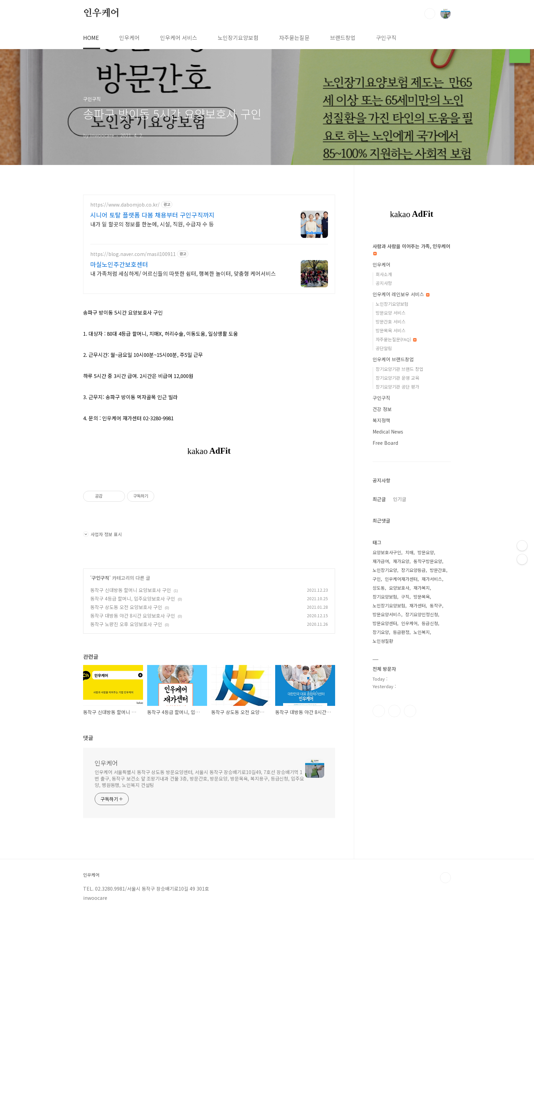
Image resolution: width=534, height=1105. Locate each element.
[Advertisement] (412, 338)
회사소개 (384, 478)
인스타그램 (394, 915)
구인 (377, 783)
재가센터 (417, 810)
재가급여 (381, 765)
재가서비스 (432, 783)
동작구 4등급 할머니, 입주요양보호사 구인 (132, 598)
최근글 (379, 703)
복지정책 (381, 624)
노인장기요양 (385, 774)
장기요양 (381, 836)
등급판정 (401, 836)
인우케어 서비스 (178, 37)
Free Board (385, 647)
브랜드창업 (343, 37)
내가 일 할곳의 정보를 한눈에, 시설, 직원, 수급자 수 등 (152, 224)
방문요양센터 (385, 827)
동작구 (436, 810)
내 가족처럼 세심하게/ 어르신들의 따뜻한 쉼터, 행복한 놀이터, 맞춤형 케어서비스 (183, 273)
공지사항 (384, 487)
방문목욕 (421, 801)
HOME (91, 37)
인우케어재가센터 (401, 783)
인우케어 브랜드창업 (393, 563)
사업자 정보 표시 (102, 534)
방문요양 (426, 757)
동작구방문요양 (427, 765)
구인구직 (386, 37)
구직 (405, 801)
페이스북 (379, 915)
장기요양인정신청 (421, 819)
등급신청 (430, 827)
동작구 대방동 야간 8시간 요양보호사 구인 (132, 615)
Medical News (388, 636)
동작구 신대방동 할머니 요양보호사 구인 (130, 590)
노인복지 (421, 836)
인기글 (399, 703)
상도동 (379, 792)
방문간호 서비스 (391, 526)
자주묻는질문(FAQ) (396, 544)
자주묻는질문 (294, 37)
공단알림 (384, 552)
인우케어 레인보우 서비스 (401, 498)
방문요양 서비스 (391, 517)
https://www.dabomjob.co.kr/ (125, 205)
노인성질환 (383, 845)
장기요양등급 (413, 774)
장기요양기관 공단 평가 (397, 591)
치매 (409, 757)
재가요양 (401, 765)
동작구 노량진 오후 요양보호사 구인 (126, 624)
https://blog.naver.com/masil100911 (133, 254)
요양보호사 (399, 792)
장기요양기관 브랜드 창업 (399, 573)
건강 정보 (382, 613)
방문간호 (438, 774)
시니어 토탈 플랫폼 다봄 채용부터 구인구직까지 (152, 215)
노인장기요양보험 (238, 37)
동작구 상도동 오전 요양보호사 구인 (126, 607)
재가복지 (421, 792)
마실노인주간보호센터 (119, 264)
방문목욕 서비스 (391, 535)
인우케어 (101, 13)
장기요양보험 (385, 801)
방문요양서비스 (387, 819)
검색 (430, 14)
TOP (445, 967)
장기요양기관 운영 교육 (397, 582)
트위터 (410, 915)
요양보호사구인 (387, 757)
